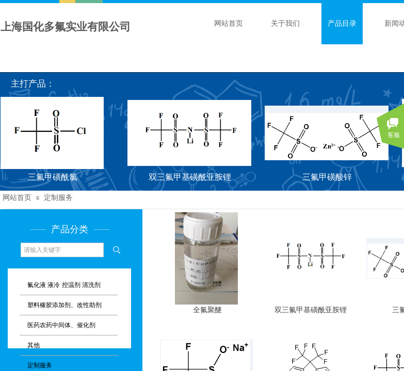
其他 (33, 345)
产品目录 (342, 23)
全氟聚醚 (207, 310)
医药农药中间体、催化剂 (61, 325)
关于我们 (285, 23)
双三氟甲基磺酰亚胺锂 (191, 177)
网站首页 (228, 23)
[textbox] (62, 250)
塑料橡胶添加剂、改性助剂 (64, 305)
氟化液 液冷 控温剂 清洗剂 (64, 285)
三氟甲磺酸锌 (328, 177)
